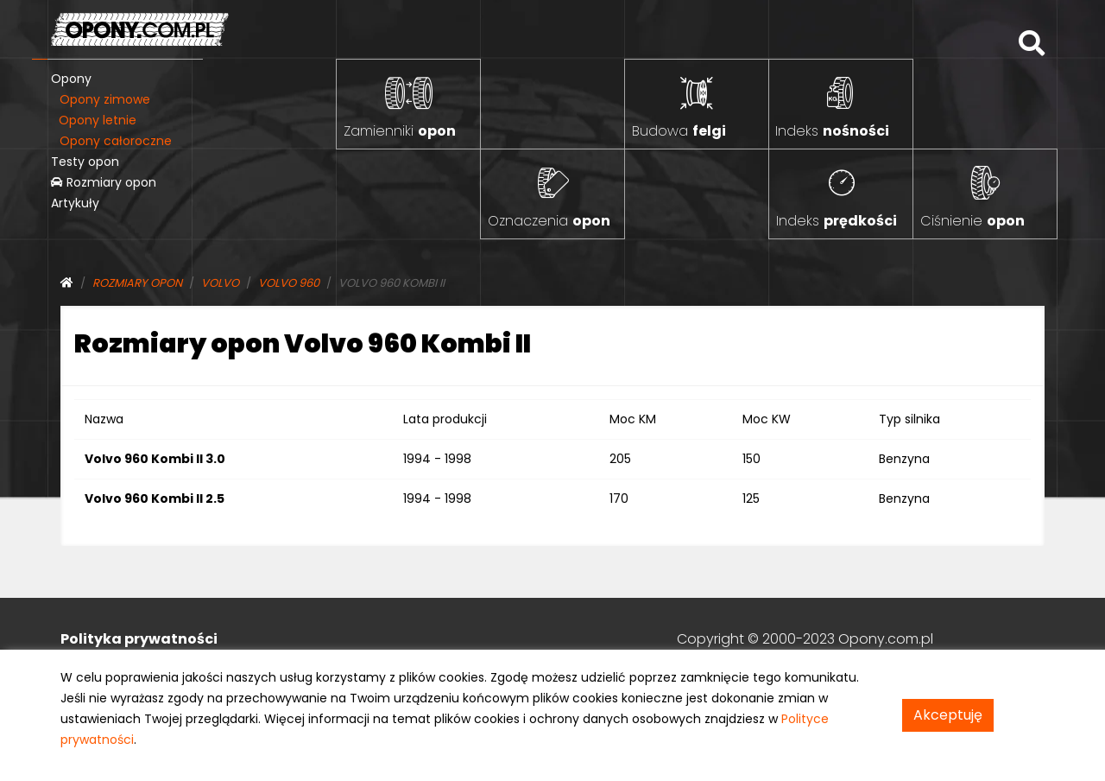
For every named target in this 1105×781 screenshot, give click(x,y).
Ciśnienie (972, 221)
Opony (71, 78)
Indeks (832, 131)
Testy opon (85, 161)
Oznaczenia (549, 221)
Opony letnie (97, 120)
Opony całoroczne (116, 140)
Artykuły (75, 203)
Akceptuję (947, 715)
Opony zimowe (105, 99)
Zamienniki (400, 131)
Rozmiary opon (103, 182)
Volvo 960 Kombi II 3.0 (155, 458)
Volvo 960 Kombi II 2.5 (154, 498)
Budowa (679, 131)
